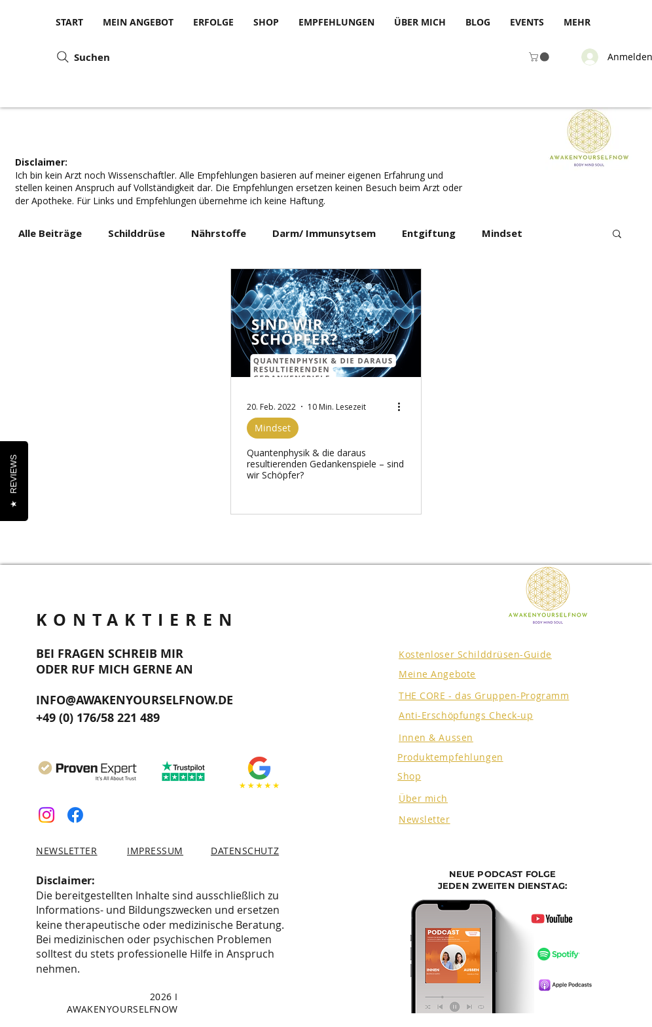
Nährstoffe (218, 233)
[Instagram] (46, 814)
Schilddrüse (136, 233)
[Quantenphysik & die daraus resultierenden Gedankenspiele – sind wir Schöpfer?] (326, 323)
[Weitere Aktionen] (403, 406)
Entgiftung (429, 233)
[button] (540, 57)
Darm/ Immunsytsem (324, 233)
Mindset (502, 233)
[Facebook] (75, 814)
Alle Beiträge (50, 233)
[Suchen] (157, 57)
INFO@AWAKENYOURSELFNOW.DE (134, 700)
